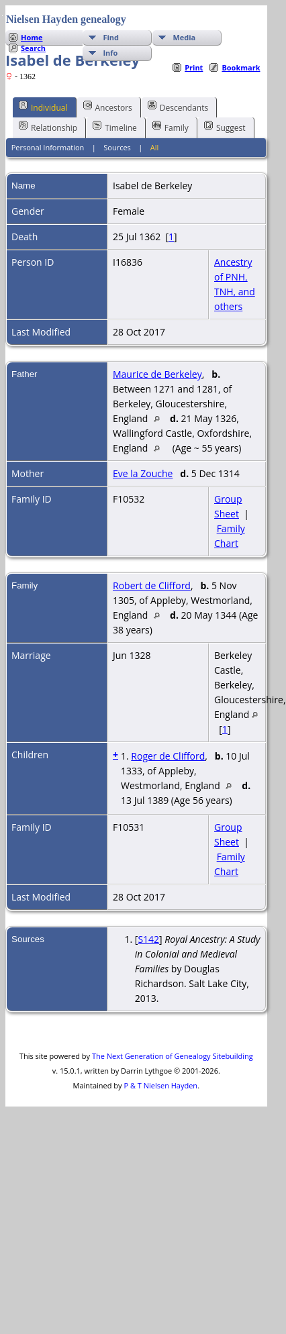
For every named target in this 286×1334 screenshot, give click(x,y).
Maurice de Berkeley (157, 374)
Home (32, 37)
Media (184, 37)
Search (33, 48)
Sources (117, 147)
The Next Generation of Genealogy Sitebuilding (172, 1056)
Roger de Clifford (168, 756)
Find (111, 37)
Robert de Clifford (152, 585)
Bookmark (241, 67)
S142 (148, 939)
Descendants (178, 106)
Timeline (115, 127)
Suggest (225, 127)
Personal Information (48, 147)
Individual (43, 106)
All (154, 147)
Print (194, 67)
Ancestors (107, 106)
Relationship (48, 127)
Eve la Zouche (143, 473)
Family (170, 127)
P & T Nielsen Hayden (160, 1085)
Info (110, 53)
